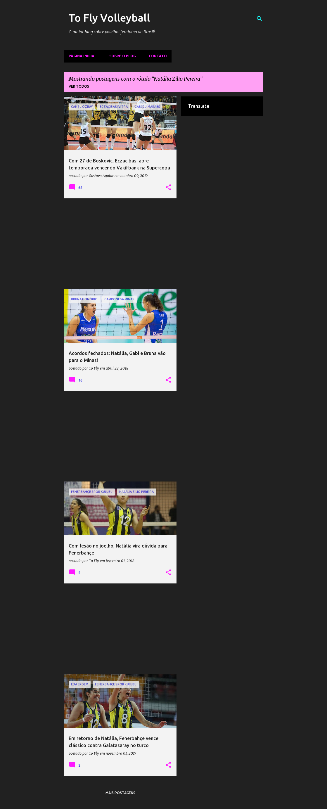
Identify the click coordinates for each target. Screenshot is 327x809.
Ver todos (79, 86)
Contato (158, 56)
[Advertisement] (120, 244)
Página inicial (82, 56)
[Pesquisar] (259, 19)
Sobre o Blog (122, 56)
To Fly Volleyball (109, 18)
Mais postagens (120, 793)
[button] (168, 187)
